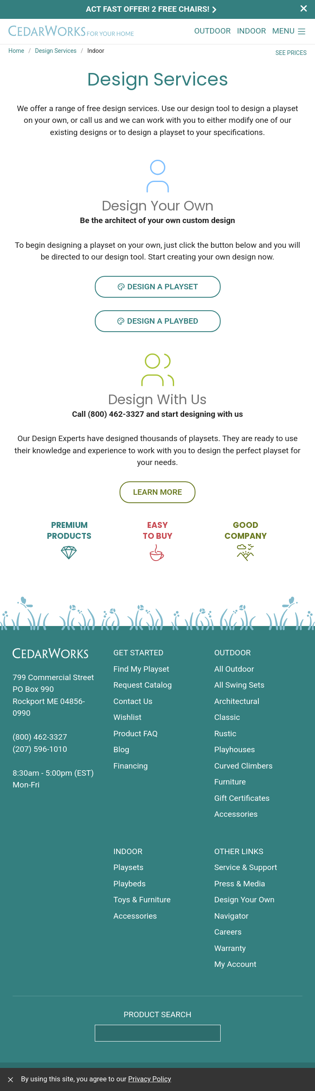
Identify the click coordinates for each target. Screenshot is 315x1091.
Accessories (236, 814)
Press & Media (240, 883)
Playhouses (234, 749)
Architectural (237, 701)
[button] (289, 31)
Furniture (230, 782)
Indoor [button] (251, 31)
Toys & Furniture (142, 899)
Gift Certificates (242, 798)
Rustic (225, 733)
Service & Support (245, 867)
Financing (130, 766)
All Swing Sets (239, 685)
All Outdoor (234, 669)
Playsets (128, 867)
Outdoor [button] (212, 31)
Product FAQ (135, 733)
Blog (121, 749)
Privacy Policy (149, 1079)
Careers (228, 932)
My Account (235, 964)
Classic (227, 717)
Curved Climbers (243, 766)
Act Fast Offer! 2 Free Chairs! (152, 9)
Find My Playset (141, 669)
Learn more (157, 492)
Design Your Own (244, 899)
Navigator (231, 916)
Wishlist (127, 717)
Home (16, 50)
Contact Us (132, 701)
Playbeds (129, 883)
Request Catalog (142, 685)
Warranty (230, 948)
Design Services (55, 50)
